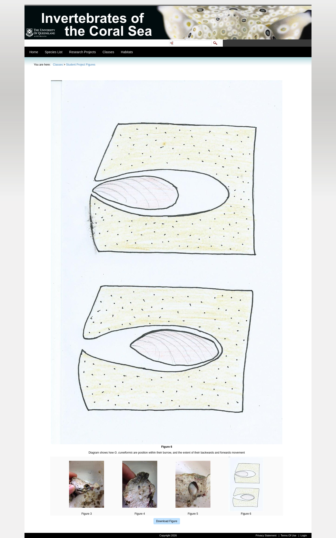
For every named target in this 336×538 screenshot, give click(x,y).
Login (304, 535)
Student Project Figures (80, 64)
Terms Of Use (288, 535)
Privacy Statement (266, 535)
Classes (58, 64)
